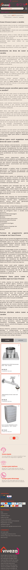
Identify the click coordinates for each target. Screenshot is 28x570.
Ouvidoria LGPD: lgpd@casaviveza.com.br (11, 482)
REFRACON (15, 17)
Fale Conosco (4, 493)
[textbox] (12, 8)
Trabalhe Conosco (5, 471)
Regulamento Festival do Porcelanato (10, 476)
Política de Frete (5, 473)
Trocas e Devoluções (6, 475)
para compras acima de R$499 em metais (14, 14)
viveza (4, 15)
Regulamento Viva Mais (6, 478)
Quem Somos (4, 469)
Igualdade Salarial (5, 480)
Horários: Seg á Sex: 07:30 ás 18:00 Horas (11, 491)
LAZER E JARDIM (11, 15)
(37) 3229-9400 (4, 487)
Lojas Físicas (15, 1)
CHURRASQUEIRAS (19, 15)
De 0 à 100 (21, 17)
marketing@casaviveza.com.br (8, 489)
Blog (2, 467)
